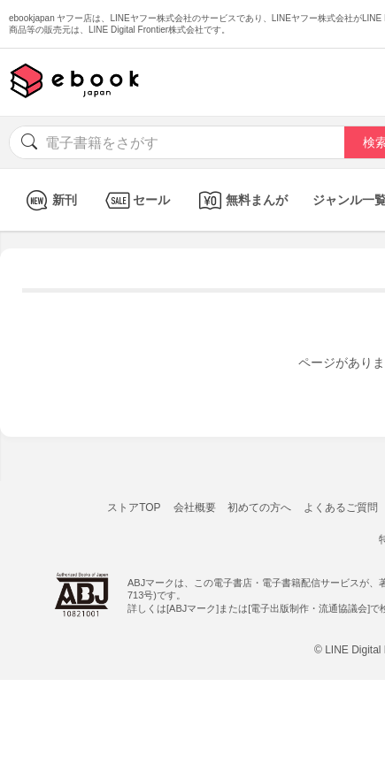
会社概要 (194, 507)
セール (136, 200)
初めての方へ (259, 507)
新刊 (49, 200)
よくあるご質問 (341, 507)
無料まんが (241, 200)
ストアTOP (133, 507)
